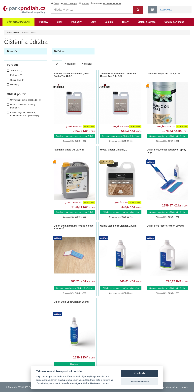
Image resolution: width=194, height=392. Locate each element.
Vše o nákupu (70, 3)
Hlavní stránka (13, 33)
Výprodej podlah (18, 22)
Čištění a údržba (146, 22)
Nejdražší (87, 63)
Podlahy (43, 22)
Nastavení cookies (140, 381)
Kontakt (85, 3)
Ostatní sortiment (174, 22)
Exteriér (59, 51)
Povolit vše (139, 373)
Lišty (60, 22)
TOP (57, 63)
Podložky (76, 22)
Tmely (125, 22)
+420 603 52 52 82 (112, 3)
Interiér (12, 51)
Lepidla (109, 22)
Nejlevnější (70, 63)
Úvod (56, 3)
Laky (93, 22)
